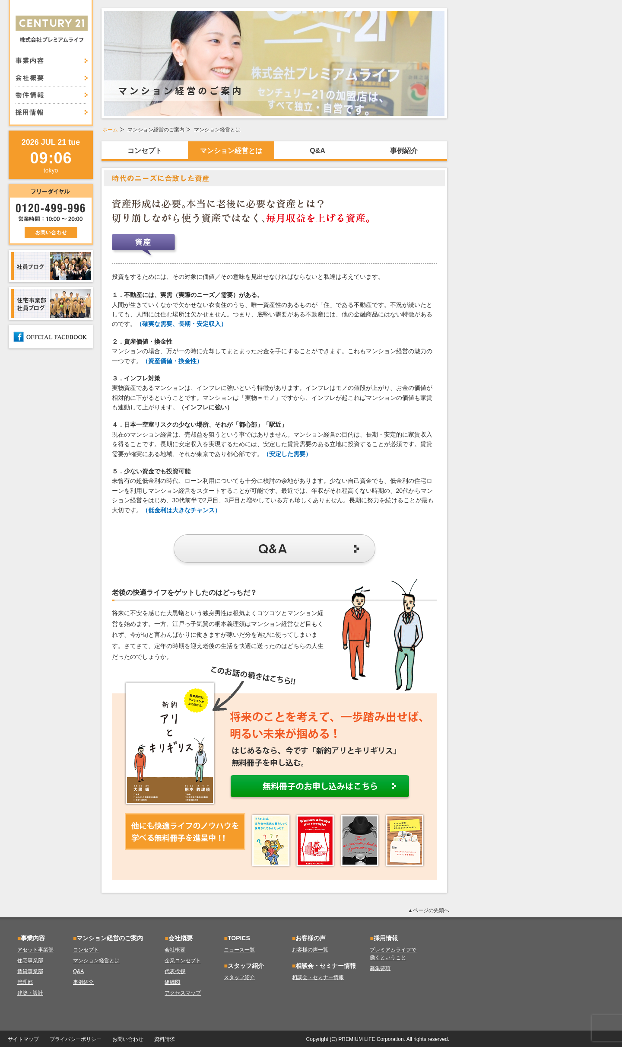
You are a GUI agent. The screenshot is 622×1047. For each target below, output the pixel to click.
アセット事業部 (35, 950)
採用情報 (52, 110)
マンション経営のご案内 (155, 130)
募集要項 (380, 968)
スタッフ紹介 (239, 977)
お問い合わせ (127, 1039)
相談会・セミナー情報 (318, 977)
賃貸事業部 (30, 971)
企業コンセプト (183, 961)
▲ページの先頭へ (428, 910)
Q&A (317, 150)
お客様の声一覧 (310, 950)
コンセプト (144, 150)
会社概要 (52, 77)
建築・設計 (30, 993)
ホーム (110, 130)
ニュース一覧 (239, 950)
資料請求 (164, 1039)
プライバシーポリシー (76, 1039)
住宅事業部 (30, 961)
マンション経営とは (217, 130)
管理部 (25, 982)
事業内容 (52, 63)
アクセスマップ (183, 993)
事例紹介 (404, 150)
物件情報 (52, 95)
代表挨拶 (175, 971)
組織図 (172, 982)
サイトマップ (23, 1039)
